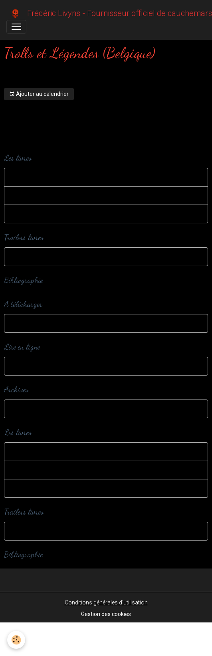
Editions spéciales (35, 195)
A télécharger (28, 323)
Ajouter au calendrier (39, 94)
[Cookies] (16, 640)
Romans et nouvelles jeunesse (50, 177)
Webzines (24, 366)
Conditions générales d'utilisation (106, 602)
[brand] (102, 13)
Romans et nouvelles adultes (48, 214)
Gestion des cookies (106, 614)
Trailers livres (29, 256)
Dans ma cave (30, 409)
